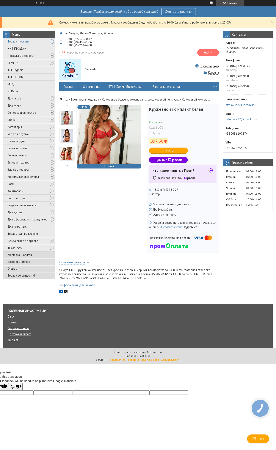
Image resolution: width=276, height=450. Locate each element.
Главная (69, 86)
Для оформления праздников (27, 219)
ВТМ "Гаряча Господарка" (126, 86)
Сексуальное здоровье (23, 241)
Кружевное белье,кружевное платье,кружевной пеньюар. (140, 99)
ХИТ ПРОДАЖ (17, 48)
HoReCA (13, 91)
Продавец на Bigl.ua (138, 355)
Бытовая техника (19, 162)
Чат (258, 439)
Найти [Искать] (208, 52)
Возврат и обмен (19, 262)
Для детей (15, 212)
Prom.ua (157, 352)
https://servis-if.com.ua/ (241, 105)
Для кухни (14, 105)
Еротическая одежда (85, 99)
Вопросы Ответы (18, 328)
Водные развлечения (22, 205)
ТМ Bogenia (15, 70)
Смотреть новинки (178, 11)
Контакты (13, 340)
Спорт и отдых (17, 198)
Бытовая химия (17, 148)
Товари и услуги (18, 41)
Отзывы (12, 269)
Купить (168, 150)
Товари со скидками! (21, 275)
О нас (11, 316)
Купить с (168, 160)
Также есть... (16, 248)
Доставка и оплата (20, 255)
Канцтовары (16, 191)
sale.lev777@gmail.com (241, 119)
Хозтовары (15, 127)
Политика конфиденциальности (160, 359)
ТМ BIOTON (15, 77)
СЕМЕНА (13, 63)
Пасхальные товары (21, 56)
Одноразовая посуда (22, 113)
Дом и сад (15, 98)
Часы (11, 184)
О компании (91, 86)
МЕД (11, 84)
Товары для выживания (23, 234)
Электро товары (18, 170)
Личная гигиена (18, 155)
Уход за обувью (18, 134)
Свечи (12, 120)
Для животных (17, 226)
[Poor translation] (16, 386)
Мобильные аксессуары (23, 177)
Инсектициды (16, 141)
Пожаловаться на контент (123, 359)
